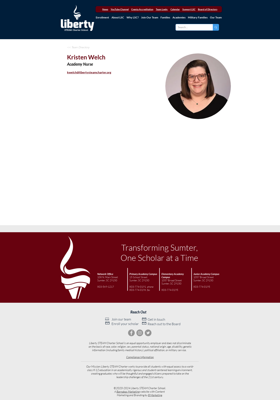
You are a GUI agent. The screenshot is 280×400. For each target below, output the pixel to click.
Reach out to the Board (164, 324)
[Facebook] (131, 333)
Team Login (161, 9)
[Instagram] (139, 333)
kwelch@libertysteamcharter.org (89, 72)
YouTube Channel (120, 9)
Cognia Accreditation (142, 9)
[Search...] (192, 27)
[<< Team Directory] (78, 47)
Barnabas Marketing (128, 391)
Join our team (121, 319)
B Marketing (155, 395)
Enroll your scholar (125, 324)
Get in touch (156, 319)
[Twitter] (148, 333)
